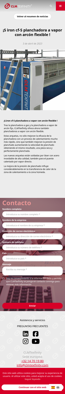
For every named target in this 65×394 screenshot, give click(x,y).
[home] (23, 6)
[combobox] (55, 387)
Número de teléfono (13, 242)
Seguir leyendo (32, 379)
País (4, 253)
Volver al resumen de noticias (32, 16)
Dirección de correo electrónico (18, 231)
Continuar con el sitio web (32, 387)
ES (55, 387)
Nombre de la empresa (14, 220)
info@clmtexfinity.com (32, 365)
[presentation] (25, 293)
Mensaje (6, 264)
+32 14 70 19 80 (32, 361)
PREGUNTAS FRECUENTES (32, 326)
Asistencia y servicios (32, 320)
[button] (60, 6)
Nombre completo (11, 209)
